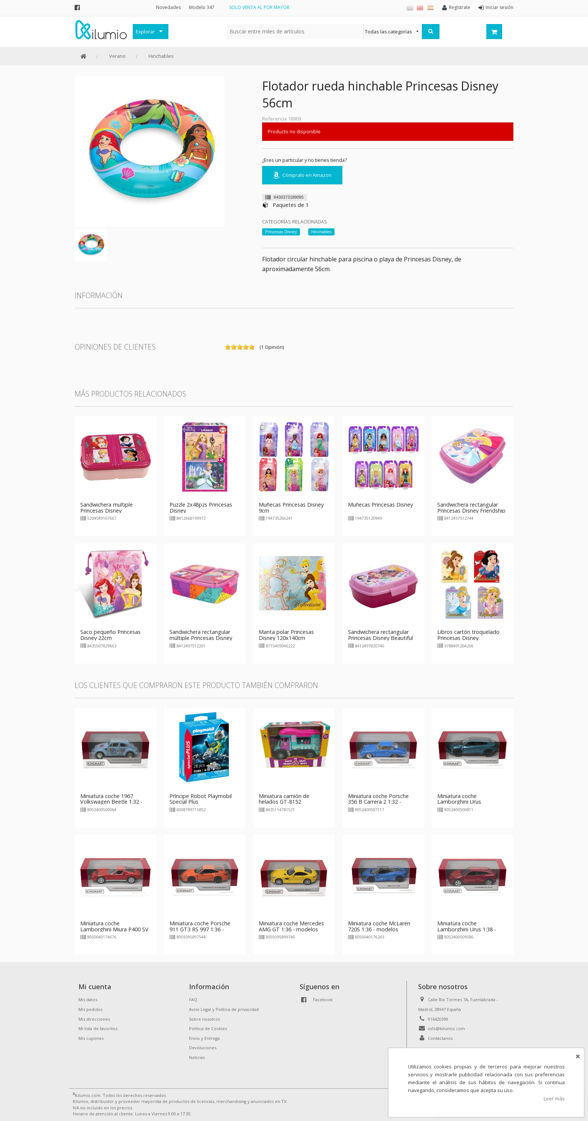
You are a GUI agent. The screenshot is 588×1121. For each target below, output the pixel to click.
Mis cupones (91, 1038)
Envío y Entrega (204, 1038)
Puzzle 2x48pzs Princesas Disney (201, 507)
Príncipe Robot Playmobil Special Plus (201, 799)
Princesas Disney (281, 231)
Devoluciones (202, 1047)
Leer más (554, 1098)
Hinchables (161, 56)
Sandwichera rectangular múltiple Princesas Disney (201, 634)
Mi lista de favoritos (97, 1028)
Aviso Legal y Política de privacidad (224, 1009)
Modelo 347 (201, 7)
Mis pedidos (90, 1009)
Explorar (145, 31)
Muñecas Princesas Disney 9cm (291, 507)
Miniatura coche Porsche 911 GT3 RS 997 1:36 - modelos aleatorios (200, 929)
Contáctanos (440, 1038)
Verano (117, 56)
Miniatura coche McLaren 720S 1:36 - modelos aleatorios (379, 929)
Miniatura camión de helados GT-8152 (284, 799)
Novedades (168, 7)
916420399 (438, 1019)
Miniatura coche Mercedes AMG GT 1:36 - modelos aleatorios (291, 929)
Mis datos (87, 999)
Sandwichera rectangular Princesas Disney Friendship (471, 507)
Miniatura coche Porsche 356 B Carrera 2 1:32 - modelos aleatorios (378, 802)
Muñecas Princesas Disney (380, 504)
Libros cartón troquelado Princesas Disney (468, 634)
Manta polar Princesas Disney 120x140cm (286, 634)
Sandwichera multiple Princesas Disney (106, 507)
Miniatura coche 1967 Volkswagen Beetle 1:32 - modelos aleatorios (111, 802)
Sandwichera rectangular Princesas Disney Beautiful (380, 634)
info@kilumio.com (446, 1028)
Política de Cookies (208, 1028)
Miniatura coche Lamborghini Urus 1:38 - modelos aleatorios (466, 929)
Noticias (197, 1057)
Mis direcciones (94, 1019)
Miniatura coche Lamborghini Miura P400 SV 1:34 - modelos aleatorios (114, 929)
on (228, 347)
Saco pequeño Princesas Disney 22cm (110, 634)
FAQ (193, 999)
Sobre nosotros (204, 1019)
